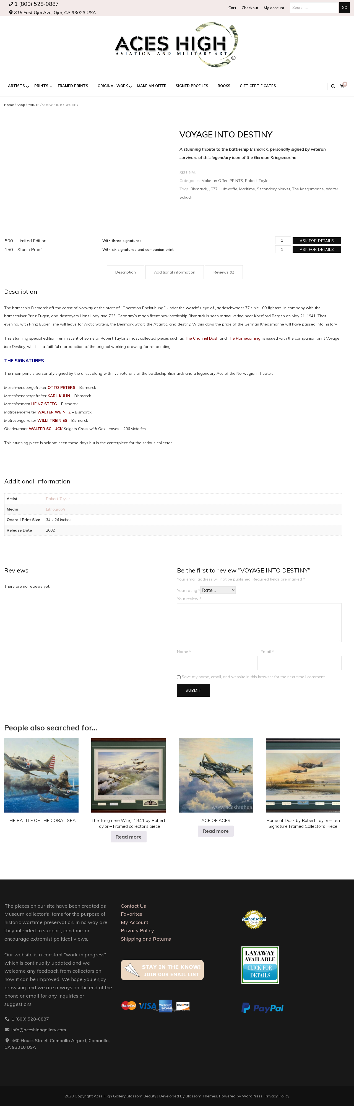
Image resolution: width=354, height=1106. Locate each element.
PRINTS (41, 86)
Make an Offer (151, 86)
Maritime (247, 188)
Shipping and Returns (146, 939)
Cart (232, 7)
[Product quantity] (283, 240)
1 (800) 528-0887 (34, 4)
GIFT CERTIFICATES (258, 86)
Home (9, 105)
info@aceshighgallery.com (38, 1029)
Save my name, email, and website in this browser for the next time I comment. (254, 676)
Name (184, 651)
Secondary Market (273, 188)
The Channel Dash (201, 338)
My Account (134, 922)
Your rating (188, 590)
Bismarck (199, 188)
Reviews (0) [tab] (224, 272)
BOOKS (224, 86)
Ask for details (317, 240)
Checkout (250, 7)
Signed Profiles (192, 86)
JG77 (213, 188)
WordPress (252, 1096)
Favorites (131, 914)
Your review (189, 598)
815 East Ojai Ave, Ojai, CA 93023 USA (52, 12)
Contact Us (133, 906)
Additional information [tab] (174, 272)
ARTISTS (16, 86)
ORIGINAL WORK (113, 86)
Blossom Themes (201, 1096)
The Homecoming (244, 338)
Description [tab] (125, 272)
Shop (21, 105)
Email (267, 651)
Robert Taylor (257, 180)
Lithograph (55, 509)
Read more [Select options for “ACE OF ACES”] (216, 831)
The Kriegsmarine (308, 188)
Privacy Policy (137, 930)
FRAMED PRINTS (73, 86)
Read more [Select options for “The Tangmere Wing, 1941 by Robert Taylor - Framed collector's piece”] (129, 837)
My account (274, 7)
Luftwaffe (228, 188)
